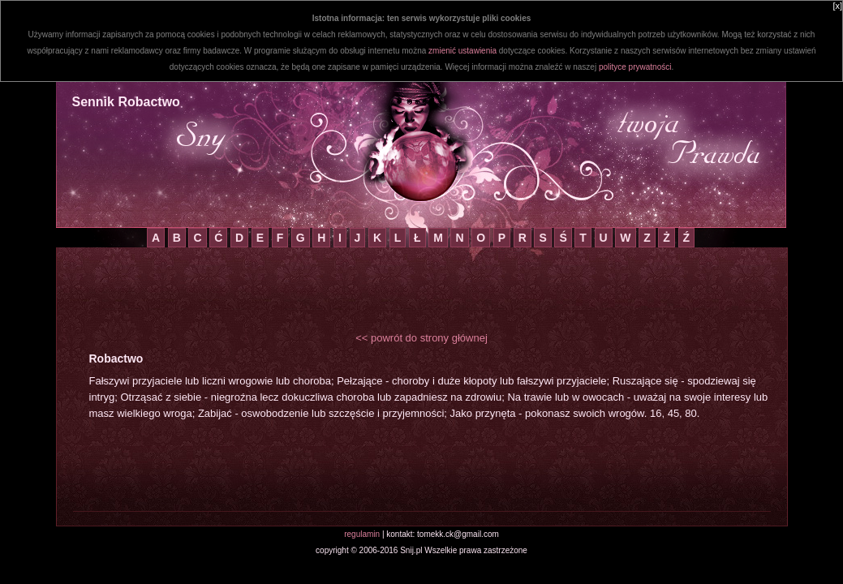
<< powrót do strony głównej (421, 338)
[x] (837, 6)
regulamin (362, 534)
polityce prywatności (635, 66)
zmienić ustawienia (462, 50)
